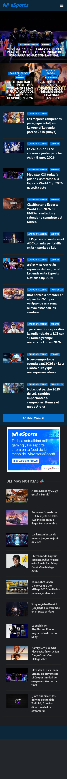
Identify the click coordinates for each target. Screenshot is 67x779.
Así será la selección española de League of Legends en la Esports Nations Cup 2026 (43, 271)
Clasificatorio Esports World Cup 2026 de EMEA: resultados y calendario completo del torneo (44, 213)
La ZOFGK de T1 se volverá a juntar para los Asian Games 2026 (44, 153)
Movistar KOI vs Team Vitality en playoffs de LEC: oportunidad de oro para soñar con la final (34, 52)
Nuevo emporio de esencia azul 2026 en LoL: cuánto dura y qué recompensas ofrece (45, 368)
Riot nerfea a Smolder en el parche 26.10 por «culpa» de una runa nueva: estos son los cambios (45, 303)
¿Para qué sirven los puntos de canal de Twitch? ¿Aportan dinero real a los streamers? (43, 703)
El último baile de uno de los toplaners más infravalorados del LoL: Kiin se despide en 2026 (20, 90)
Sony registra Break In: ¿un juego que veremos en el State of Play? (45, 607)
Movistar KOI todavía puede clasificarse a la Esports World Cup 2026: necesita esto (45, 181)
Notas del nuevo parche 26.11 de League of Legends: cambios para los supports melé (51, 90)
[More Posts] (33, 418)
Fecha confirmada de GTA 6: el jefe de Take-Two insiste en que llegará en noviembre (44, 517)
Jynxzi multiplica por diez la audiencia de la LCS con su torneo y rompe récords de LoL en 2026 (45, 335)
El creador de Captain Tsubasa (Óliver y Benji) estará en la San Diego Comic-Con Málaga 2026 (45, 563)
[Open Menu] (61, 5)
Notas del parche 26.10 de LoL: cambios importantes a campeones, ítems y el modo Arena (43, 398)
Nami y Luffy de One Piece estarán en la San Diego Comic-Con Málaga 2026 (45, 653)
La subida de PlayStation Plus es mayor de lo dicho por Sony (44, 631)
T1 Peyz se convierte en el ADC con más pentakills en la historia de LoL (45, 243)
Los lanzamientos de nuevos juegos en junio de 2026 (45, 538)
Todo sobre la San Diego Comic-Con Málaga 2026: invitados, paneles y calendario (46, 587)
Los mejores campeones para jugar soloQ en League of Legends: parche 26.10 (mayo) (44, 125)
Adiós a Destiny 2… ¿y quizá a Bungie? (44, 492)
